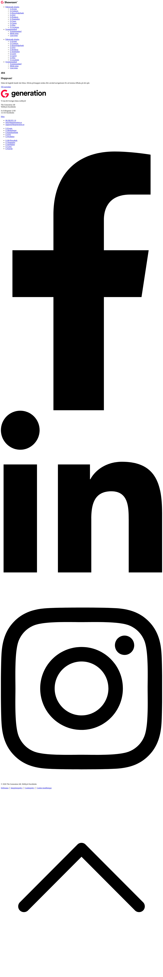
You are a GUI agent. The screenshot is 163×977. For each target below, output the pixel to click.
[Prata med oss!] (81, 410)
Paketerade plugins (12, 7)
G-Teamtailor (15, 19)
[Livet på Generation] (81, 780)
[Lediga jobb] (81, 595)
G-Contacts (14, 11)
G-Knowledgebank (17, 13)
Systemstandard (11, 29)
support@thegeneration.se (14, 125)
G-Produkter (9, 137)
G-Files (12, 25)
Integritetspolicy (17, 788)
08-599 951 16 (10, 120)
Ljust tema (14, 35)
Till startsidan (6, 87)
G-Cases (13, 21)
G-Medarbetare (11, 130)
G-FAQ (12, 15)
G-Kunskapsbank (11, 132)
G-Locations (14, 27)
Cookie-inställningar (44, 788)
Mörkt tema (14, 33)
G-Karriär (9, 149)
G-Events (13, 9)
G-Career (13, 23)
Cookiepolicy (30, 788)
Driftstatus (5, 788)
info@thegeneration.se (13, 122)
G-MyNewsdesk (11, 140)
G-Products (14, 17)
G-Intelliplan (10, 144)
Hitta (3, 117)
